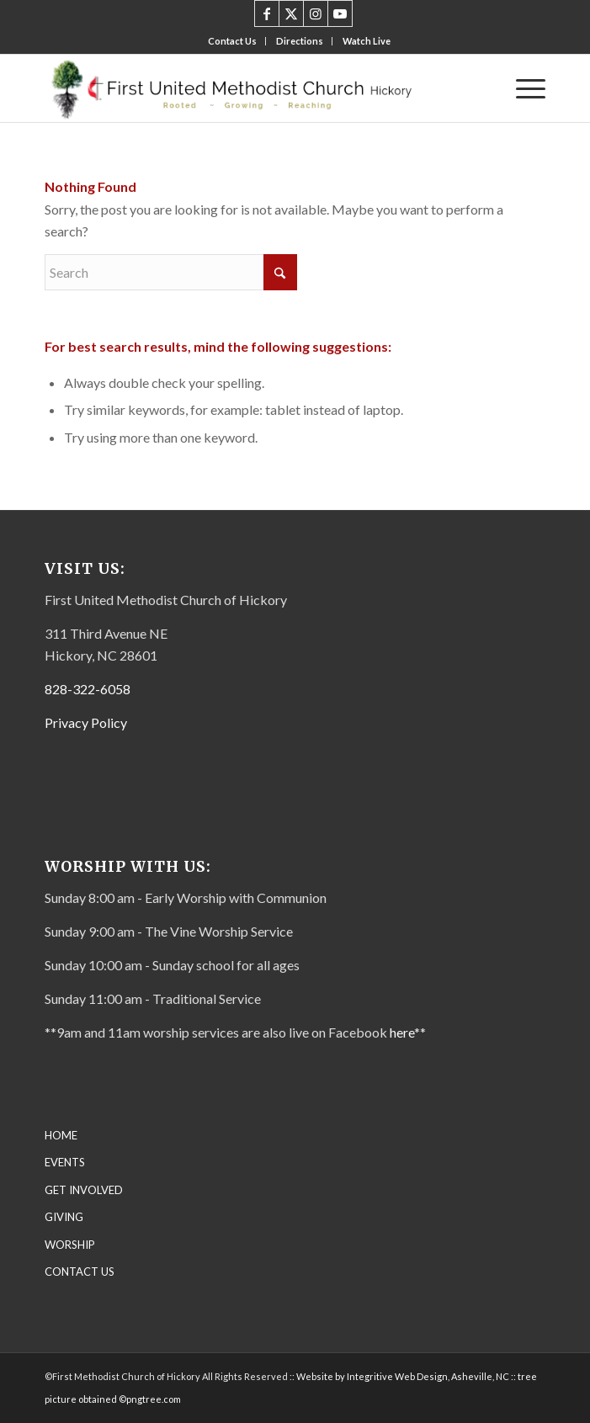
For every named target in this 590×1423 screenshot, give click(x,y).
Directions (299, 40)
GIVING (64, 1217)
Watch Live (367, 40)
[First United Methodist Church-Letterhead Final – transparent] (245, 88)
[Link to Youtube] (340, 13)
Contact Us (232, 40)
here (402, 1032)
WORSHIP (70, 1244)
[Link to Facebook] (267, 13)
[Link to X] (291, 13)
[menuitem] (232, 41)
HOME (61, 1135)
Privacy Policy (86, 722)
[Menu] (522, 88)
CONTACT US (79, 1271)
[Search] (171, 272)
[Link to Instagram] (315, 13)
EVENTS (65, 1162)
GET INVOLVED (84, 1190)
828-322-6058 (87, 689)
